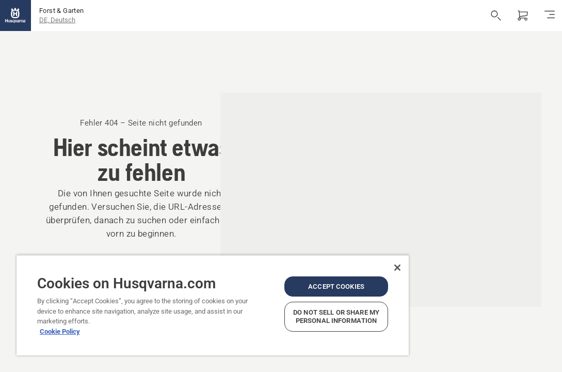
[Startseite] (15, 15)
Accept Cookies (280, 275)
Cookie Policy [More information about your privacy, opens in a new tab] (60, 316)
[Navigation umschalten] (549, 15)
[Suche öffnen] (496, 15)
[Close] (331, 253)
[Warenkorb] (522, 15)
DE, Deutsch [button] (57, 20)
